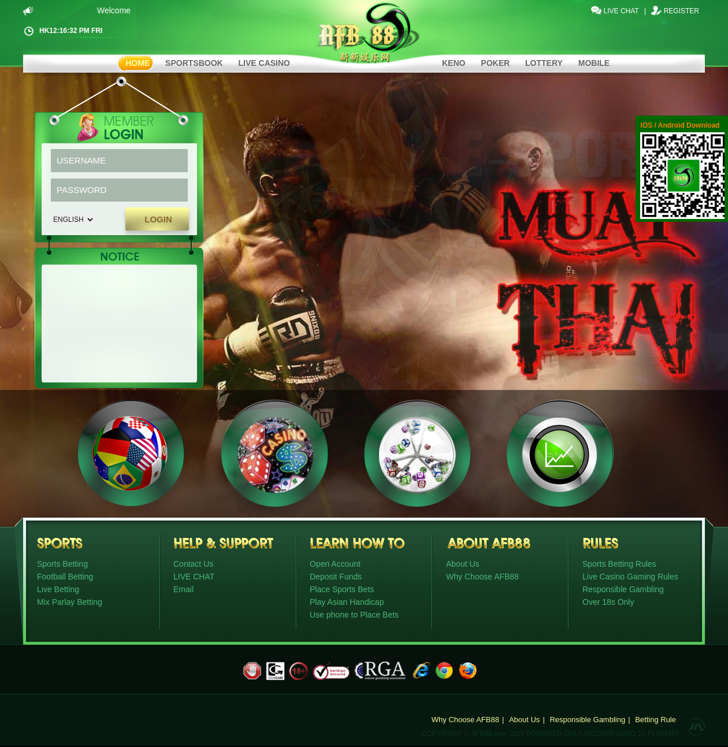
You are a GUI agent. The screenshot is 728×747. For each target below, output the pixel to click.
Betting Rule (655, 719)
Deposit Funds (336, 576)
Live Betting (58, 589)
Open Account (335, 563)
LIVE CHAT (621, 11)
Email (183, 589)
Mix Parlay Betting (69, 602)
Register (681, 11)
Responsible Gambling (623, 589)
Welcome (116, 10)
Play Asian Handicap (347, 602)
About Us (463, 563)
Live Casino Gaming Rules (630, 576)
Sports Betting (62, 563)
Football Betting (65, 576)
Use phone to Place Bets (354, 614)
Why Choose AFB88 (482, 576)
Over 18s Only (608, 602)
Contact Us (193, 563)
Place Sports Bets (342, 589)
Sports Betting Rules (619, 563)
